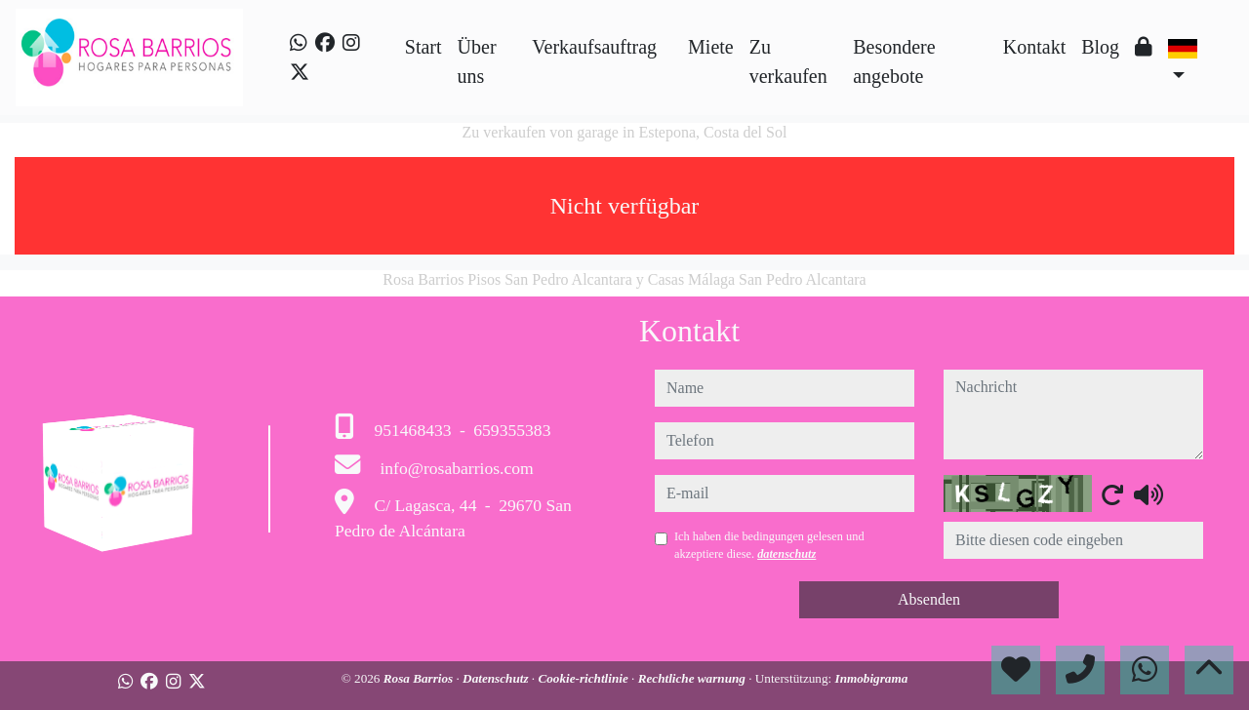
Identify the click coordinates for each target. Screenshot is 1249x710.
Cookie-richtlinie (584, 678)
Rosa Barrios (420, 678)
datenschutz (786, 554)
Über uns (477, 61)
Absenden (929, 599)
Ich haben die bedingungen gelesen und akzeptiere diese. (769, 545)
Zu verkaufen (788, 61)
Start (423, 47)
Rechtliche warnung (693, 678)
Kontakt (1034, 47)
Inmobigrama (871, 678)
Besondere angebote (894, 61)
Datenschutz (497, 678)
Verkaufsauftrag (594, 47)
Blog (1100, 47)
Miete (711, 47)
